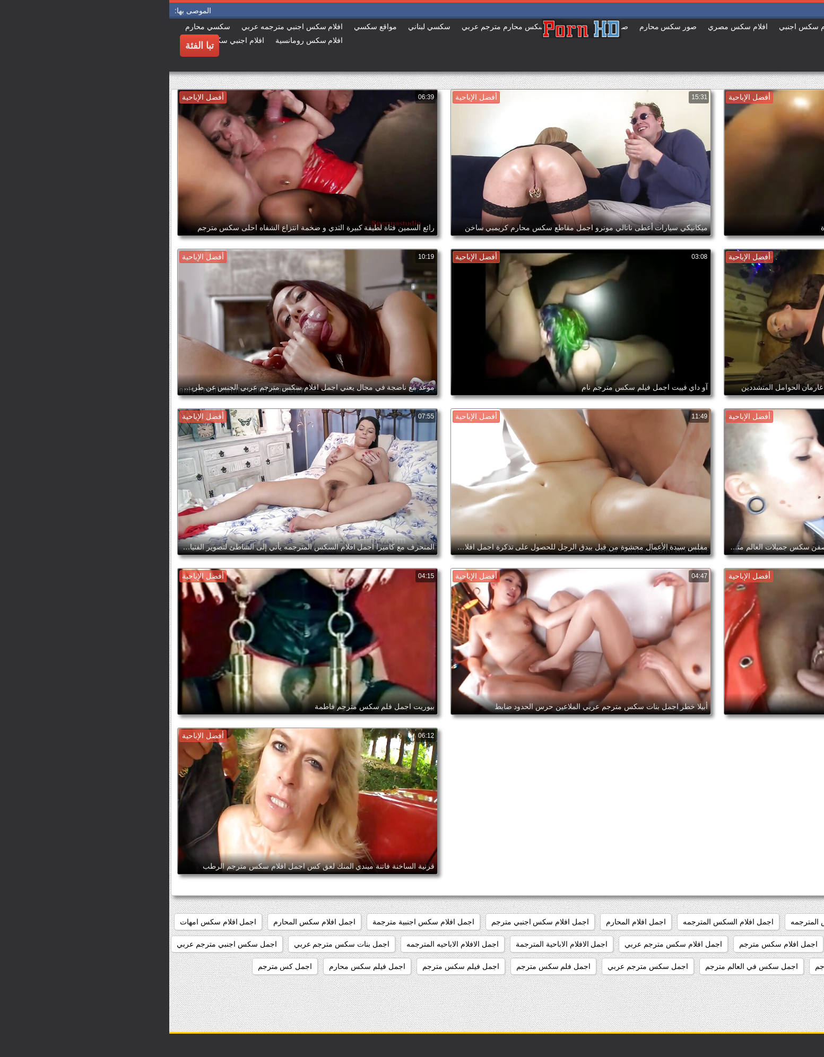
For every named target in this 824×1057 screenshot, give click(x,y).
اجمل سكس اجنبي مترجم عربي (57, 944)
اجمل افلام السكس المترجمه (559, 922)
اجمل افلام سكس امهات (49, 922)
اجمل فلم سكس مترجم (384, 966)
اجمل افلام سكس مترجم (609, 944)
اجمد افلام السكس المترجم (768, 922)
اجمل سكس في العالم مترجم (582, 966)
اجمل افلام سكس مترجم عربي (504, 944)
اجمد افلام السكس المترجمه (665, 922)
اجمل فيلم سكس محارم (198, 966)
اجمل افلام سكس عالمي (772, 944)
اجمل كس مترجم (116, 966)
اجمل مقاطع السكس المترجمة (763, 988)
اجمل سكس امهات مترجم (687, 966)
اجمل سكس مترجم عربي (478, 966)
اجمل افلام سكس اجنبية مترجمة (254, 922)
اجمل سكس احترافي (777, 966)
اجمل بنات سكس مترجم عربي (173, 944)
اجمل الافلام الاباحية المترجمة (392, 944)
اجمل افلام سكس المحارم (145, 922)
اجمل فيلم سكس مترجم (291, 966)
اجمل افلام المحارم (467, 922)
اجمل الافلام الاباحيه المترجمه (283, 944)
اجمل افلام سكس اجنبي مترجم (371, 922)
